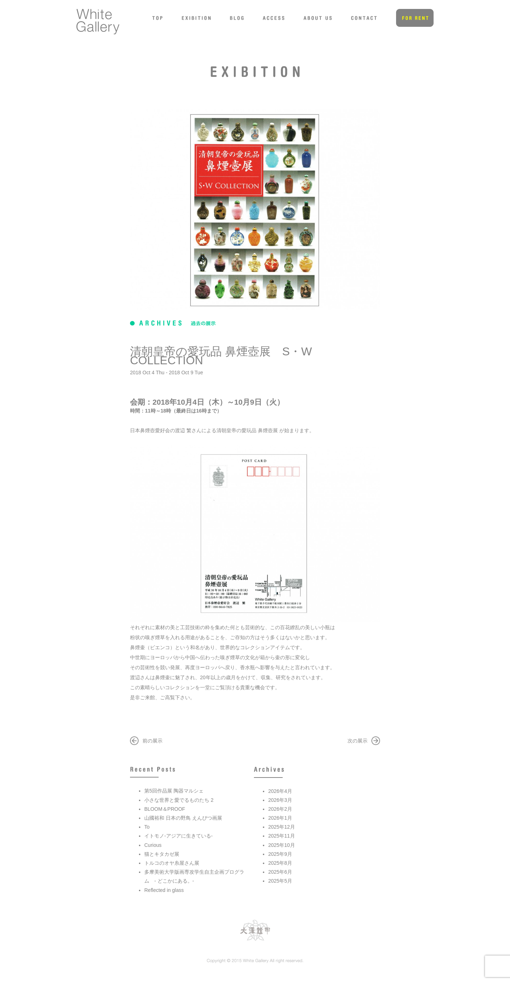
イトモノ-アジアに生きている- (178, 836)
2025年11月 (281, 836)
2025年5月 (280, 881)
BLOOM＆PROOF (164, 809)
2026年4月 (280, 791)
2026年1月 (280, 818)
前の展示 (152, 741)
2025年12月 (281, 827)
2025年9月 (280, 854)
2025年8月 (280, 863)
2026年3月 (280, 800)
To (147, 827)
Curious (152, 845)
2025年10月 (281, 845)
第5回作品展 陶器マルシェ (174, 791)
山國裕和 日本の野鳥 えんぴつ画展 (183, 818)
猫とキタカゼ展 (161, 854)
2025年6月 (280, 872)
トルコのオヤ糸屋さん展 (171, 863)
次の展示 (358, 741)
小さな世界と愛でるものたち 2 (179, 800)
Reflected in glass (164, 890)
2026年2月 (280, 809)
